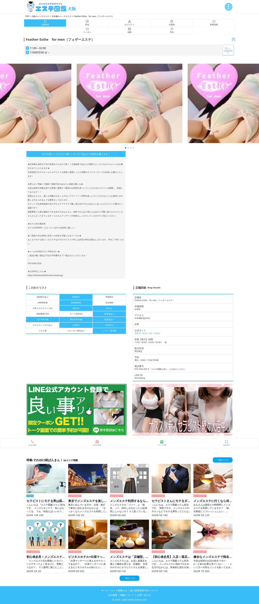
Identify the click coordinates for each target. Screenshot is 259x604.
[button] (125, 148)
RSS (150, 333)
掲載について (127, 595)
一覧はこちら (223, 459)
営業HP (137, 333)
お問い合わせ (144, 595)
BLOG (145, 333)
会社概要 (112, 595)
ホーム (104, 590)
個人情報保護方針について (144, 590)
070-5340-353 (140, 369)
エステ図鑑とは (119, 590)
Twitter (157, 333)
